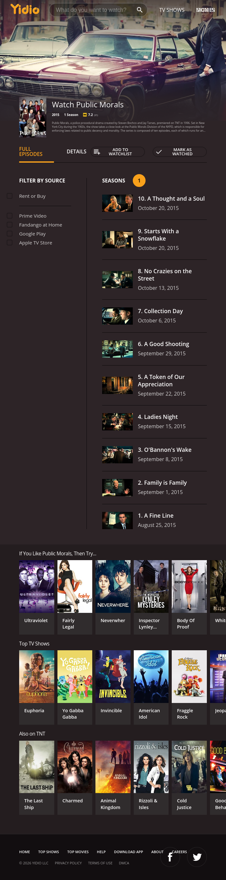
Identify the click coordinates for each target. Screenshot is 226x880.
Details (77, 151)
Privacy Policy (68, 863)
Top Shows (48, 851)
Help (101, 851)
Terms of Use (100, 863)
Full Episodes (30, 151)
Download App (128, 851)
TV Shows (172, 9)
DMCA (124, 863)
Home (24, 851)
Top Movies (78, 851)
